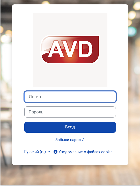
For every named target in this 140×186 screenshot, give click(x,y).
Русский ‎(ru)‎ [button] (35, 151)
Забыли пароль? (70, 139)
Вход (70, 127)
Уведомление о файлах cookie (83, 151)
